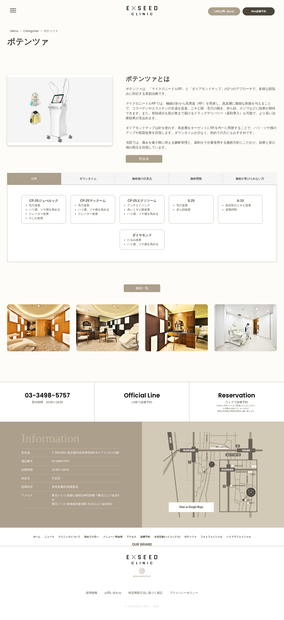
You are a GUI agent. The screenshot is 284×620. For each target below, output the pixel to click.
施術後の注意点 (142, 178)
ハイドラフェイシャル (251, 536)
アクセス (129, 536)
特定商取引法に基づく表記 (145, 592)
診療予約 (145, 536)
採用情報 (97, 592)
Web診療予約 (258, 11)
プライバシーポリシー (179, 592)
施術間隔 (196, 178)
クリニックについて (59, 536)
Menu (14, 31)
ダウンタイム (87, 178)
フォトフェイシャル (220, 536)
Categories (31, 31)
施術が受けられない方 (250, 178)
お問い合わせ (116, 592)
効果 (34, 178)
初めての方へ (84, 536)
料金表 (146, 158)
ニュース (36, 536)
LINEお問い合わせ (224, 11)
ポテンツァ (51, 31)
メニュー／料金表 (108, 536)
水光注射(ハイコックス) (170, 536)
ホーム (22, 536)
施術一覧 (142, 288)
